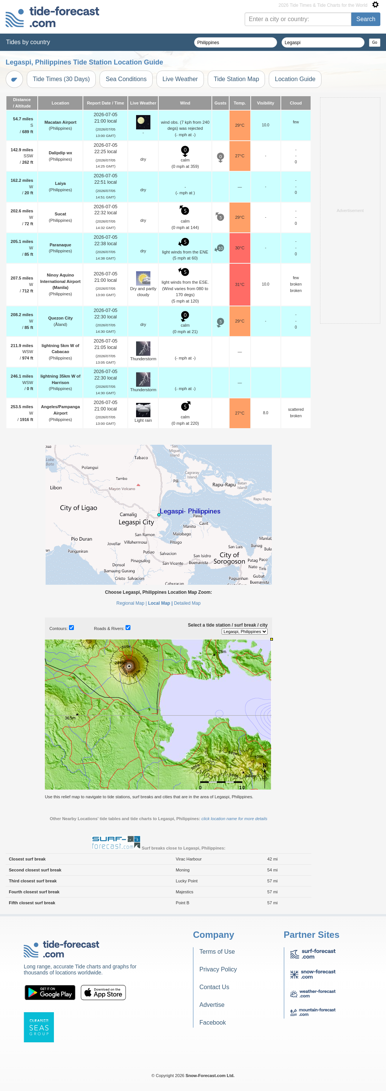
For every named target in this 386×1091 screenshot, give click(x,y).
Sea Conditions (126, 79)
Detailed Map (187, 603)
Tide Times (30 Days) (61, 79)
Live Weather (180, 79)
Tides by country (28, 42)
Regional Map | (131, 603)
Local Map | (160, 603)
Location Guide (295, 79)
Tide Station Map (236, 79)
